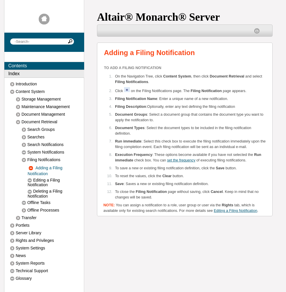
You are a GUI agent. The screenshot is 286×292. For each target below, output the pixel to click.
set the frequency (181, 160)
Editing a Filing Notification (235, 211)
